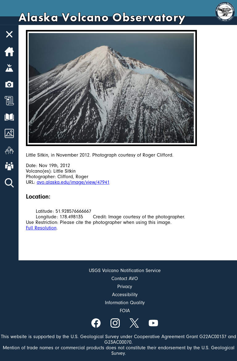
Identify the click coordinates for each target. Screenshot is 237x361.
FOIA (125, 310)
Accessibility (125, 294)
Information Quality (125, 302)
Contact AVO (124, 278)
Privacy (124, 286)
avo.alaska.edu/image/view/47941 (73, 182)
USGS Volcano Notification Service (125, 270)
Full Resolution (41, 228)
